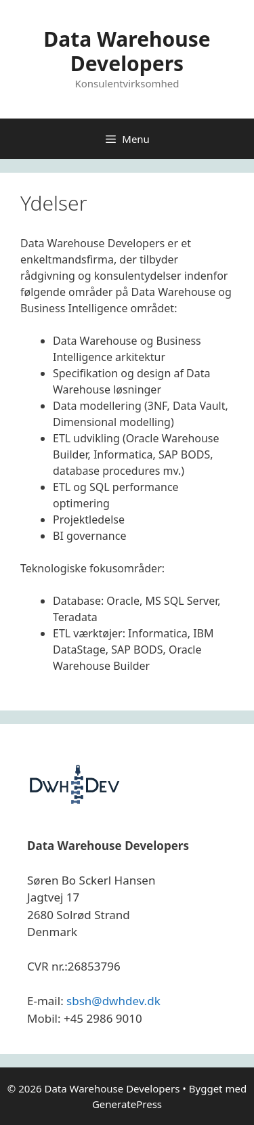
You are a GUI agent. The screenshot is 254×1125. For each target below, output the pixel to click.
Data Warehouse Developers (127, 51)
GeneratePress (127, 1104)
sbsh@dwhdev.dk (113, 1001)
